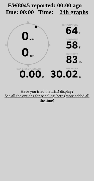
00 (60, 5)
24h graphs (73, 12)
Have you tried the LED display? (47, 91)
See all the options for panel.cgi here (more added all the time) (47, 98)
